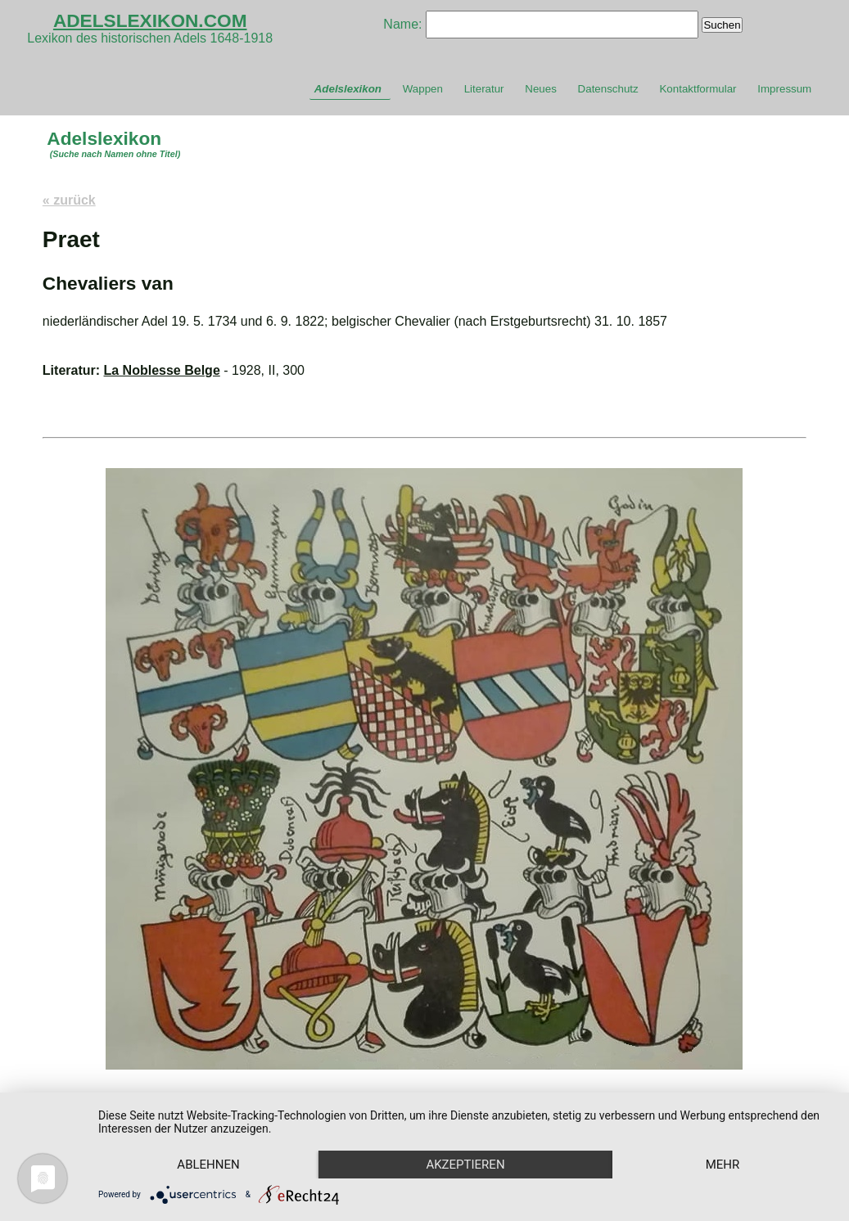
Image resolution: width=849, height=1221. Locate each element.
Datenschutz (608, 89)
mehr (723, 1164)
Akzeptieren (465, 1164)
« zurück (69, 200)
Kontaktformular (697, 89)
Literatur (484, 89)
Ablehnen (208, 1164)
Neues (541, 89)
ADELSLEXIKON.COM (150, 20)
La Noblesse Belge (162, 370)
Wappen (423, 89)
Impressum (784, 89)
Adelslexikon (348, 89)
